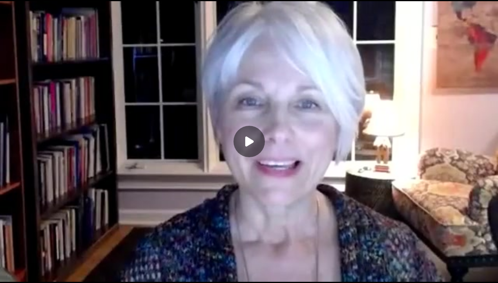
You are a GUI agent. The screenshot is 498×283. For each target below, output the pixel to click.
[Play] (249, 141)
